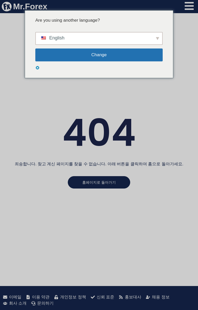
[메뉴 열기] (189, 6)
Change (99, 54)
